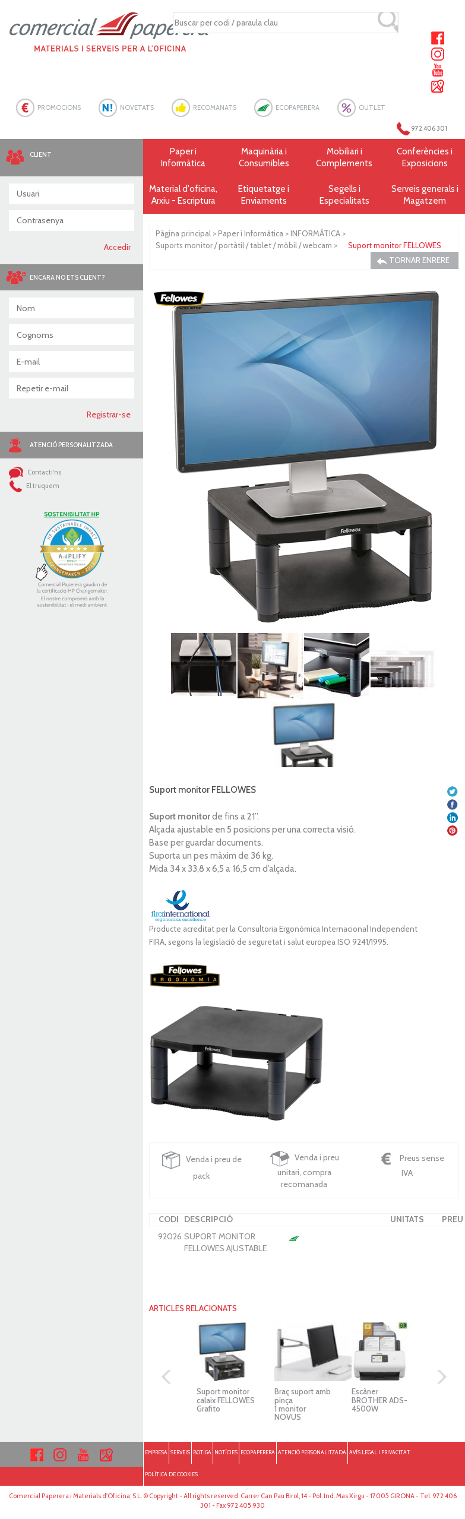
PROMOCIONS (59, 107)
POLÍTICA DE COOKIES (171, 1474)
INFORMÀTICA (315, 233)
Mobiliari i (344, 157)
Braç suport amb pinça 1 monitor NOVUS (302, 1404)
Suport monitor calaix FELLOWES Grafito (226, 1400)
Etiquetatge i (264, 195)
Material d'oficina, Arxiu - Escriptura (183, 194)
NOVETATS (137, 107)
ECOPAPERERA (298, 107)
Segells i (344, 195)
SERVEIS (180, 1452)
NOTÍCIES (226, 1452)
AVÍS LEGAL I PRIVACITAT (379, 1452)
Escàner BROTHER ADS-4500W (379, 1400)
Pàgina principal (183, 233)
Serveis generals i (424, 195)
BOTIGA (202, 1452)
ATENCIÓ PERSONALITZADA (312, 1452)
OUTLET (372, 107)
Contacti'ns (35, 472)
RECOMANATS (214, 107)
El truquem (34, 486)
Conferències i (424, 157)
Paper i (183, 157)
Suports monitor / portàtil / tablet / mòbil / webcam (244, 245)
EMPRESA (156, 1452)
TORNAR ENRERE (413, 260)
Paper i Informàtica (250, 233)
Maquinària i (264, 157)
